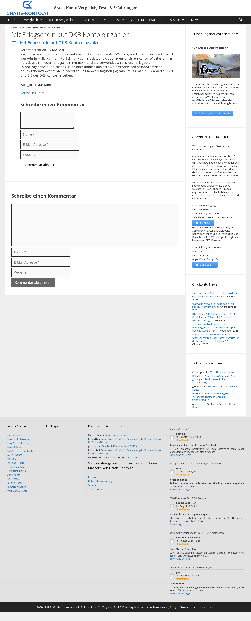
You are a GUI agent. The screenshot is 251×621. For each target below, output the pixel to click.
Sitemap (92, 485)
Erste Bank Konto (16, 467)
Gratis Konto (132, 457)
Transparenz (95, 489)
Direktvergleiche (65, 20)
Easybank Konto (16, 463)
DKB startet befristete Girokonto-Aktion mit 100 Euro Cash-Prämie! (215, 295)
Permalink (32, 92)
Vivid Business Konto (222, 372)
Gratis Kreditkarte (148, 20)
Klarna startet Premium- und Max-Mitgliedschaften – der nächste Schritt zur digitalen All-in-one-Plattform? (215, 338)
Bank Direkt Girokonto (19, 439)
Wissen (178, 20)
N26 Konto (13, 479)
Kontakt (92, 477)
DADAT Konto (14, 455)
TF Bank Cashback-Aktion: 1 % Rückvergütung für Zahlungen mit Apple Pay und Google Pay (214, 327)
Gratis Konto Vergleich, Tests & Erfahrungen (95, 7)
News (195, 19)
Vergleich (35, 20)
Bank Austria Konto (17, 443)
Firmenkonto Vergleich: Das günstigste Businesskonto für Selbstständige (213, 379)
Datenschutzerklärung (100, 481)
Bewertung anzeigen (180, 455)
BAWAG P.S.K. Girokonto (20, 451)
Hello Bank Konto (16, 471)
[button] (94, 42)
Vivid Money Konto (17, 491)
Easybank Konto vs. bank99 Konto (214, 388)
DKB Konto (13, 459)
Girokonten (97, 20)
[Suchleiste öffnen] (240, 20)
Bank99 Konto (14, 447)
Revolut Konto (15, 483)
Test (120, 20)
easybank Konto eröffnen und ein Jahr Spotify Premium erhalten (213, 305)
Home (12, 19)
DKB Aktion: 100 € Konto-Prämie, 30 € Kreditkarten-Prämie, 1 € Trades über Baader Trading (213, 317)
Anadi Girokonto (15, 435)
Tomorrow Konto (16, 487)
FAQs (21, 27)
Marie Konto (13, 475)
